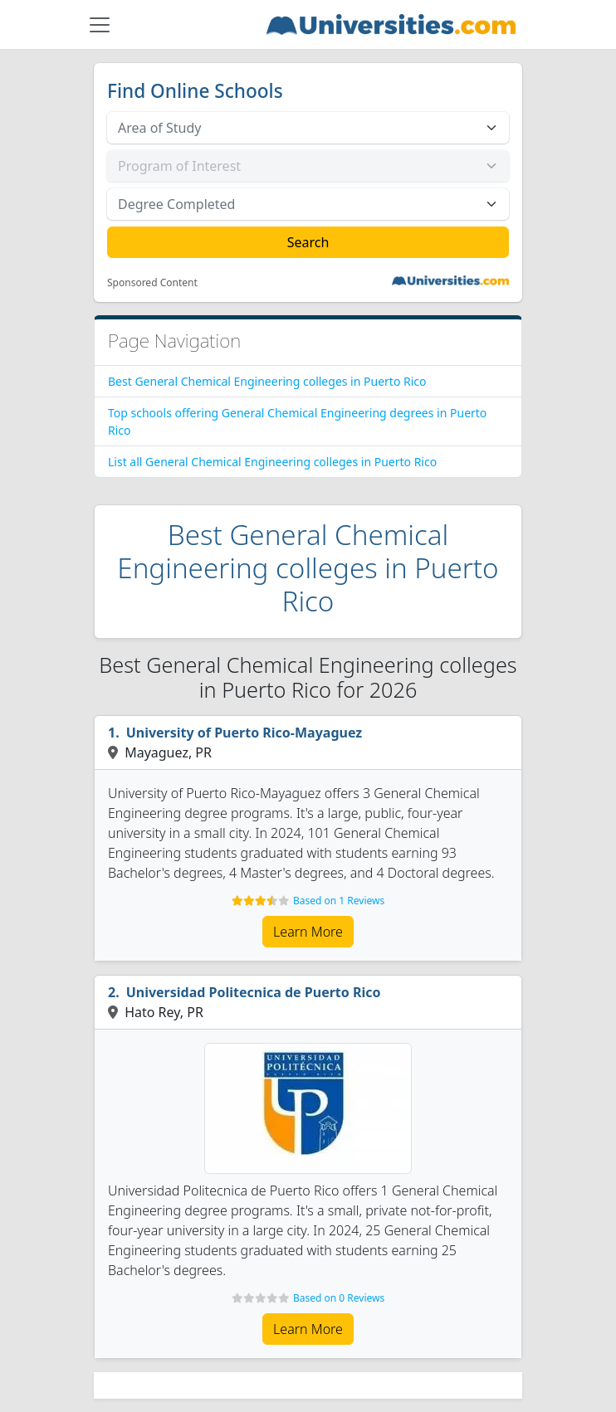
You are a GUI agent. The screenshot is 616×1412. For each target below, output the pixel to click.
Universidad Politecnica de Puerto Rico (253, 992)
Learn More (308, 932)
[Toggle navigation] (99, 24)
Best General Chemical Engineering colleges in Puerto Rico (267, 381)
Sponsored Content (152, 283)
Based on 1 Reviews (338, 900)
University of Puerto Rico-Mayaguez (244, 732)
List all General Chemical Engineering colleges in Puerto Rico (272, 462)
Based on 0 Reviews (338, 1298)
